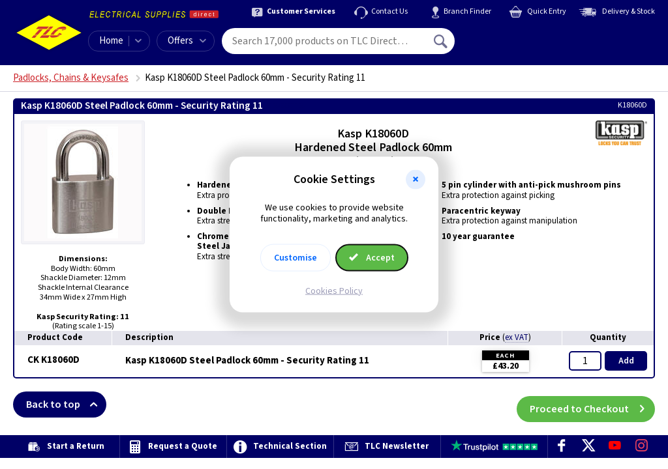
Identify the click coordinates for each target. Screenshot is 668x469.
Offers (187, 41)
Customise (295, 257)
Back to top (66, 404)
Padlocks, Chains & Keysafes (71, 78)
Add (626, 360)
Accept (372, 257)
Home (111, 41)
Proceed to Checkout (592, 404)
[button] (415, 180)
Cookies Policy (334, 290)
